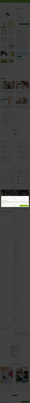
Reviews (20, 74)
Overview (8, 74)
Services (14, 74)
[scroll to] (14, 358)
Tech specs (17, 74)
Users (22, 74)
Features (11, 74)
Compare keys (17, 59)
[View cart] (27, 4)
